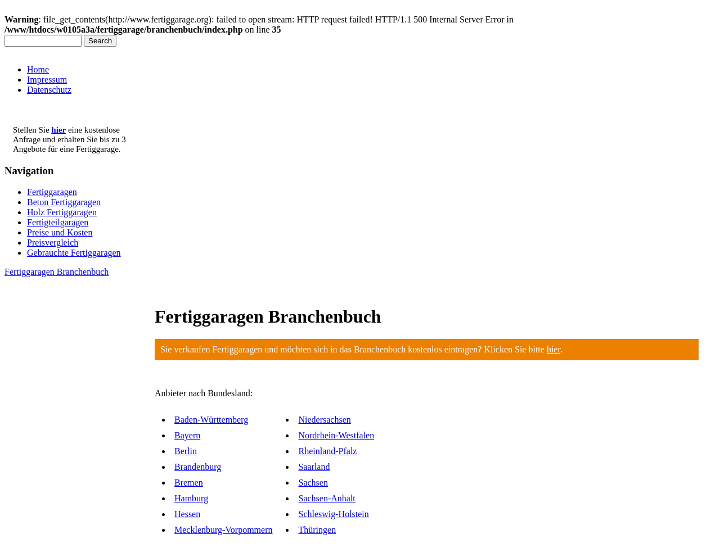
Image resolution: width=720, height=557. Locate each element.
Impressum (47, 79)
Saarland (314, 467)
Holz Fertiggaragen (62, 212)
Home (38, 69)
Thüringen (317, 530)
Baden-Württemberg (211, 419)
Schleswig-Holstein (333, 514)
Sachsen (312, 482)
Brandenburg (197, 467)
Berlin (185, 451)
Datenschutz (49, 89)
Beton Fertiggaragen (64, 202)
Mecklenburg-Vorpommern (223, 530)
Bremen (188, 482)
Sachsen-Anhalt (326, 498)
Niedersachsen (324, 419)
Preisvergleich (52, 242)
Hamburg (191, 498)
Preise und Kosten (59, 232)
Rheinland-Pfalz (327, 451)
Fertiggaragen (52, 192)
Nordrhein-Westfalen (336, 435)
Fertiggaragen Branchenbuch (56, 272)
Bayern (187, 435)
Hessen (187, 514)
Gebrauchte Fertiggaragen (74, 252)
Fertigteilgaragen (57, 222)
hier (553, 349)
